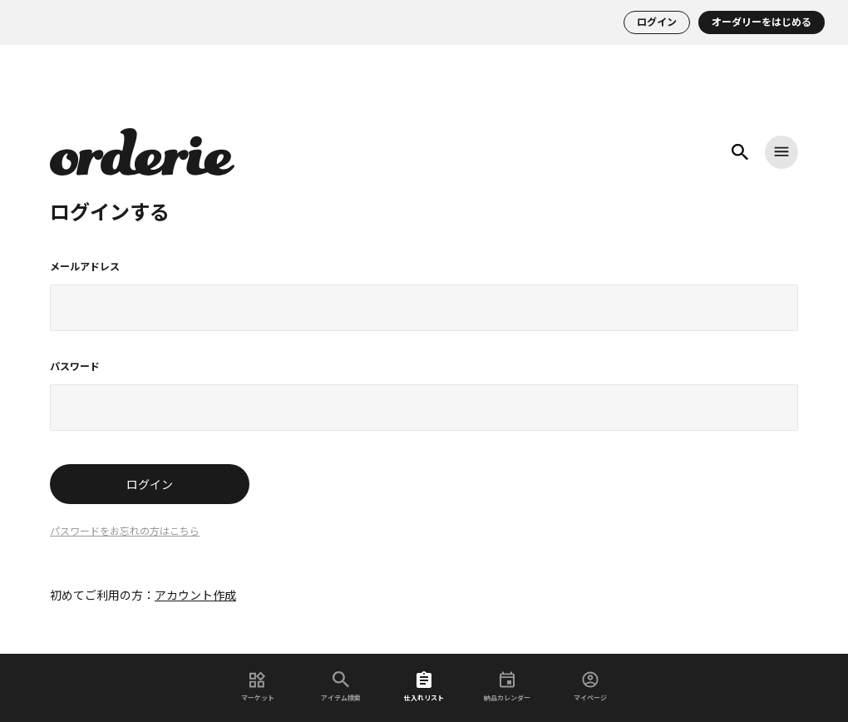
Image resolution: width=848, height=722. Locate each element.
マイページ (590, 686)
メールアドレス (85, 267)
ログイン (657, 22)
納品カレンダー (507, 686)
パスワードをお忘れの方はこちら (125, 531)
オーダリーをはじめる (761, 22)
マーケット (257, 686)
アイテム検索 (341, 686)
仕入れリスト (424, 686)
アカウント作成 (195, 595)
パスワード (75, 367)
